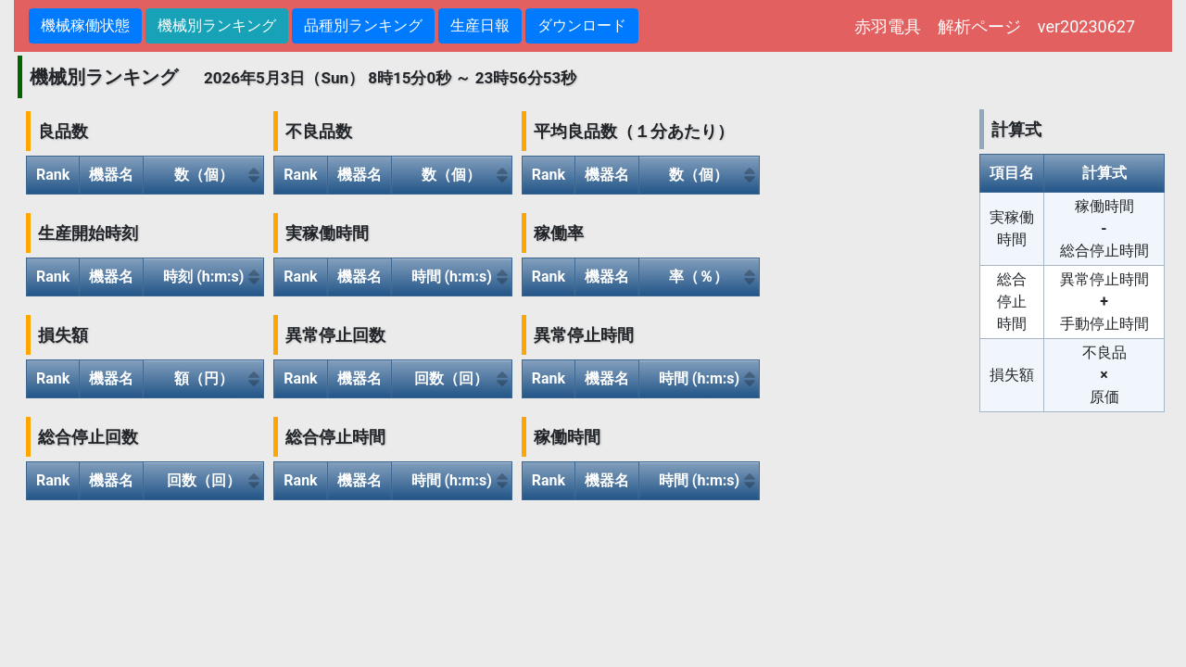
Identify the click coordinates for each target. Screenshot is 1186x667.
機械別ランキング (217, 25)
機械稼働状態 (85, 25)
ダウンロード (581, 25)
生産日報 (480, 25)
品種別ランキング (363, 25)
